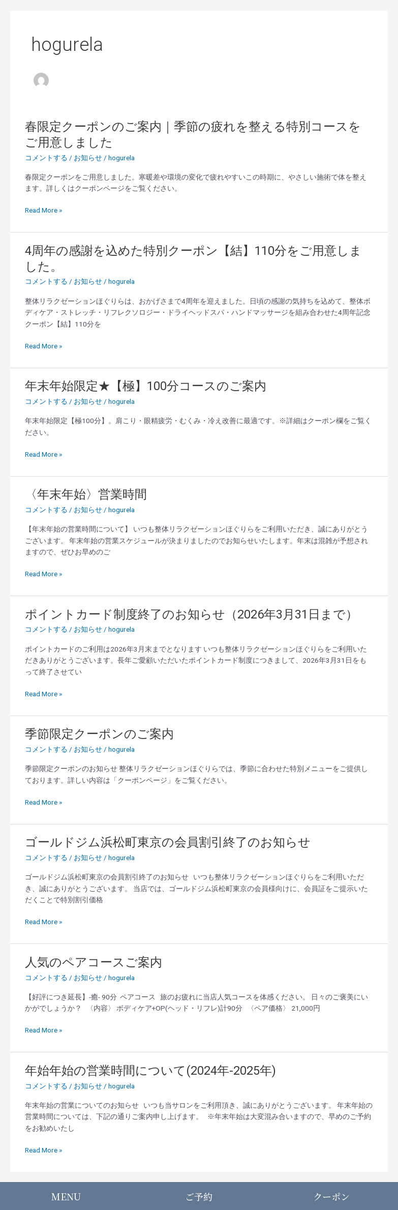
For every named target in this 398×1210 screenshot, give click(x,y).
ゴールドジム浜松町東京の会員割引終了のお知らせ (168, 842)
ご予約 (198, 1196)
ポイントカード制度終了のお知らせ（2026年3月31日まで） (191, 614)
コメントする (46, 158)
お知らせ (88, 158)
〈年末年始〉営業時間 (86, 494)
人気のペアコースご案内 (93, 962)
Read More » (43, 210)
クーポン (331, 1196)
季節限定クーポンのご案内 (99, 734)
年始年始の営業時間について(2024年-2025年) (150, 1071)
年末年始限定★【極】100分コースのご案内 (145, 386)
